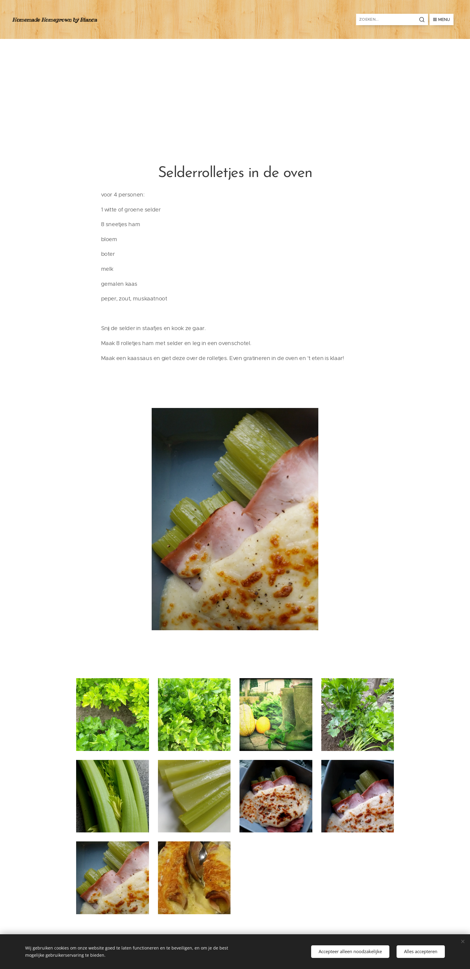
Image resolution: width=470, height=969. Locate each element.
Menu (441, 19)
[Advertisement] (235, 84)
